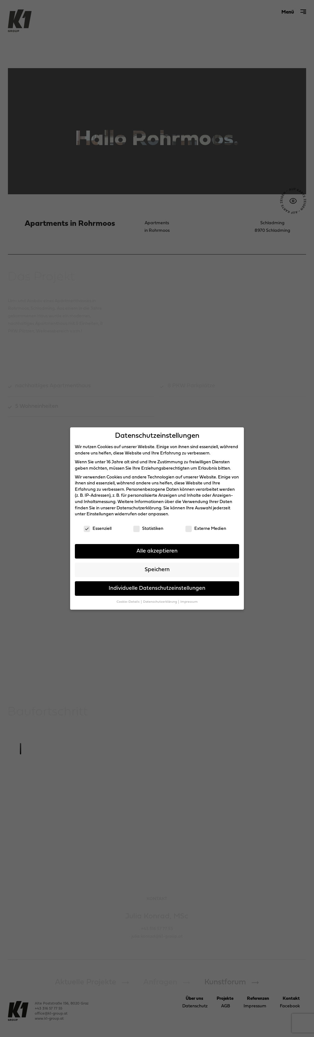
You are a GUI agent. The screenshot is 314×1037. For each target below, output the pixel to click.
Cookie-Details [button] (128, 602)
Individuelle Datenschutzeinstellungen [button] (157, 588)
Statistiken (148, 529)
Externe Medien (205, 529)
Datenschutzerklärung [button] (160, 602)
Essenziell (98, 529)
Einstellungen (100, 514)
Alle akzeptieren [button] (157, 551)
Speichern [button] (157, 569)
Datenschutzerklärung (139, 508)
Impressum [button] (189, 602)
